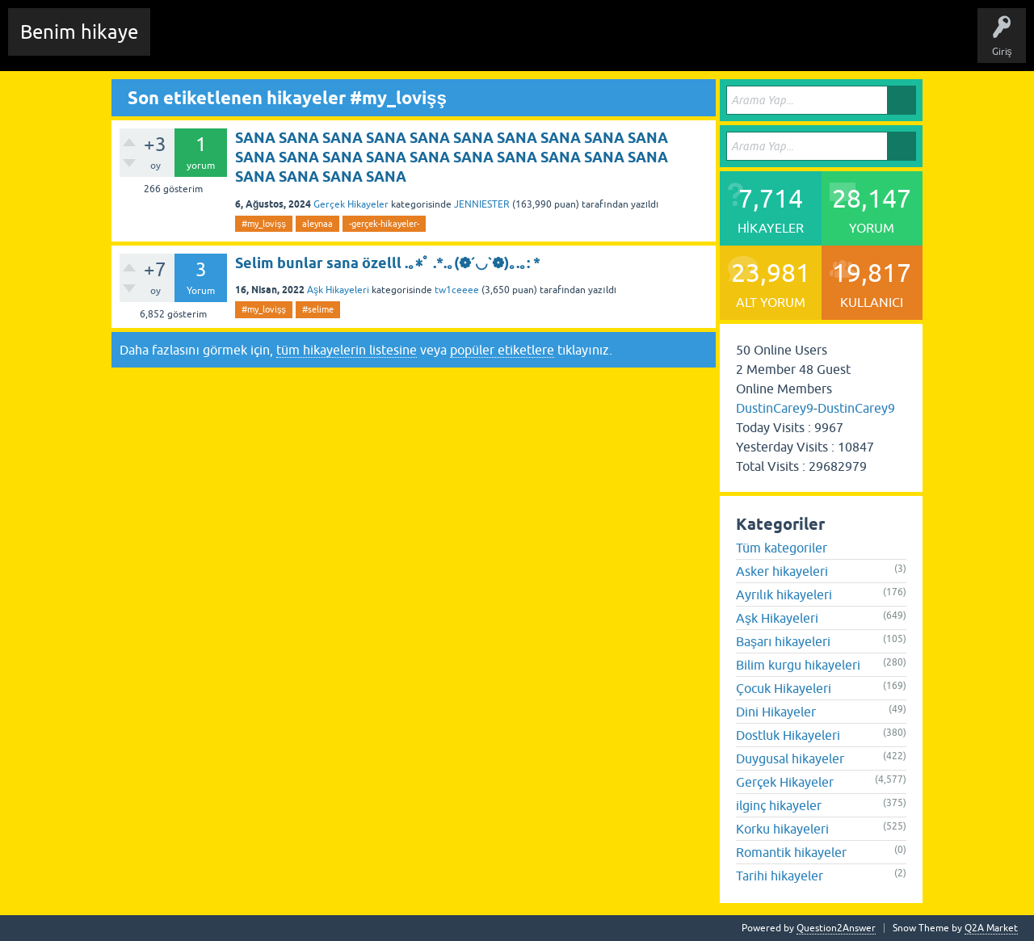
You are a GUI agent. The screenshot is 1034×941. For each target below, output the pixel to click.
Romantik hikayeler (791, 852)
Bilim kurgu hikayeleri (798, 664)
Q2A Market (991, 928)
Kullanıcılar (504, 43)
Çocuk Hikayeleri (783, 688)
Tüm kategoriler (781, 547)
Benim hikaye (79, 32)
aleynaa (317, 224)
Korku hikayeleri (782, 828)
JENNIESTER (482, 204)
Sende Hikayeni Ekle (594, 43)
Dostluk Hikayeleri (788, 735)
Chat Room (186, 43)
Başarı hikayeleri (783, 641)
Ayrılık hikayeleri (784, 594)
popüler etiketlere (502, 349)
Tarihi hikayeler (779, 875)
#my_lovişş (264, 224)
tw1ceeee (457, 290)
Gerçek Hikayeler (351, 204)
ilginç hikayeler (779, 805)
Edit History (255, 43)
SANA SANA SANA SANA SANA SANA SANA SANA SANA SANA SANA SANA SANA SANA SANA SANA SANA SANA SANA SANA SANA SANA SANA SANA (451, 157)
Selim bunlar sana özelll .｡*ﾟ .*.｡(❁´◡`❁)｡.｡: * (387, 262)
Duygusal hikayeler (790, 758)
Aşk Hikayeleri (338, 290)
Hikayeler (319, 43)
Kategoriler (437, 43)
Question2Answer (836, 928)
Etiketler (375, 43)
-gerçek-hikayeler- (384, 224)
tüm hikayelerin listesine (346, 349)
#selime (318, 309)
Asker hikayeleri (782, 571)
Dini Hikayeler (776, 711)
